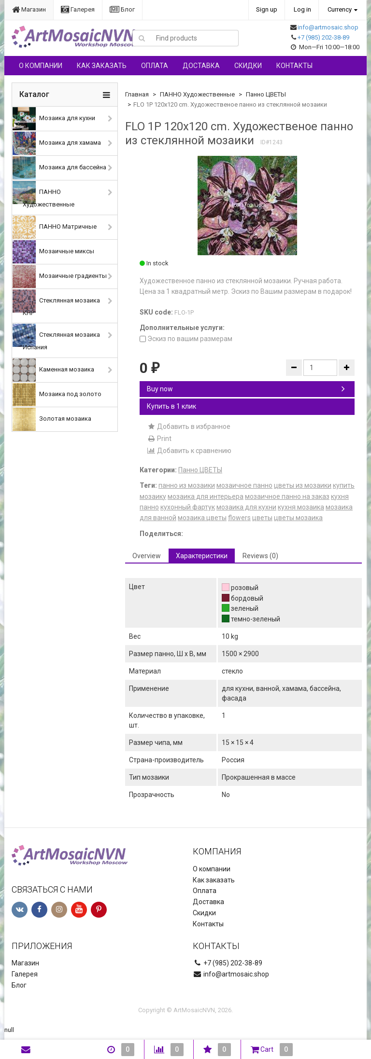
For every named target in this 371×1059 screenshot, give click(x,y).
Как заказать (102, 65)
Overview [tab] (146, 556)
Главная (137, 94)
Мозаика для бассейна (59, 167)
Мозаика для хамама (57, 143)
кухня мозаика (301, 507)
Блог (122, 9)
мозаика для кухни (246, 507)
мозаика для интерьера (205, 496)
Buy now (246, 389)
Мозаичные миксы (53, 251)
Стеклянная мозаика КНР (56, 302)
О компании (40, 65)
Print (159, 438)
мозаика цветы (202, 518)
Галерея (78, 9)
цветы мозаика (298, 518)
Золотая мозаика (52, 419)
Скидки (248, 65)
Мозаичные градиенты (60, 276)
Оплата (154, 65)
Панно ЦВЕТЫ (266, 94)
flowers (239, 518)
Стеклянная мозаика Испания (56, 337)
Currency (340, 9)
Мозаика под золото (57, 394)
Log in (302, 9)
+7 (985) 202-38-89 (323, 37)
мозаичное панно (244, 485)
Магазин (29, 9)
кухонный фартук (187, 507)
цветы (262, 518)
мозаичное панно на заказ (287, 496)
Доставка (201, 65)
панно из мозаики (186, 485)
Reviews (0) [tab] (260, 556)
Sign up (266, 9)
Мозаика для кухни (54, 118)
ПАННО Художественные (43, 194)
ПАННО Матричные (55, 227)
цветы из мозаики (302, 485)
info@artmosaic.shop (328, 27)
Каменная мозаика (53, 370)
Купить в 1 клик (171, 406)
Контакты (294, 65)
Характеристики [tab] (202, 556)
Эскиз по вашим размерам (186, 339)
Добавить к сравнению (189, 450)
